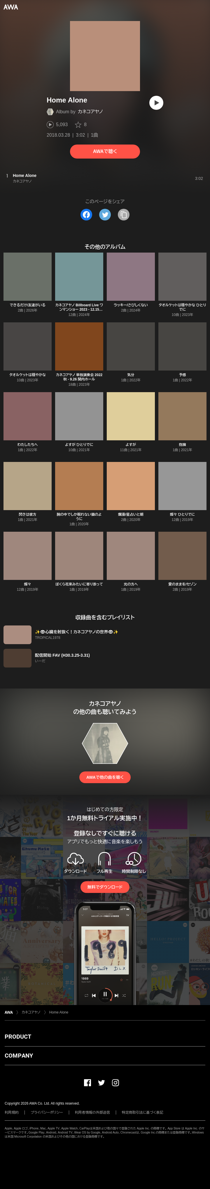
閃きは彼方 (27, 514)
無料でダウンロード (105, 887)
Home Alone (58, 1012)
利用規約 (12, 1112)
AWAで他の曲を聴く (105, 777)
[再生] (156, 103)
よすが (131, 445)
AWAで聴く (105, 151)
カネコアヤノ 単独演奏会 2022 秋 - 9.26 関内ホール (79, 377)
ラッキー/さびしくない (131, 305)
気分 (130, 375)
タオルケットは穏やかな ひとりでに (182, 307)
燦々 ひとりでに (182, 514)
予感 (182, 375)
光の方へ (131, 584)
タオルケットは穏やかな (27, 375)
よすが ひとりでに (79, 445)
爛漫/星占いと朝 (131, 514)
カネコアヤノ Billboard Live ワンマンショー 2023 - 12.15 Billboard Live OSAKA (79, 309)
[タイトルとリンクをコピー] (124, 214)
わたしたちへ (27, 445)
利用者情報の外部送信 (92, 1112)
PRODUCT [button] (18, 1036)
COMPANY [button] (19, 1055)
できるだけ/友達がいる (28, 305)
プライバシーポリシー (47, 1112)
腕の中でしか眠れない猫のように (79, 516)
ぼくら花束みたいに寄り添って (79, 584)
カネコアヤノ (90, 111)
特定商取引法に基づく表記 (142, 1112)
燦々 (27, 584)
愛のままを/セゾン (182, 584)
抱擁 (182, 445)
